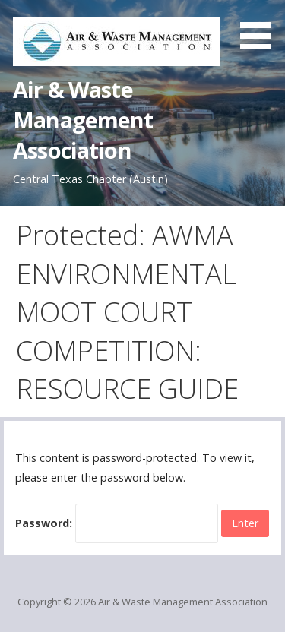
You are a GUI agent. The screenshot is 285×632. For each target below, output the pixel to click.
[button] (260, 27)
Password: (116, 523)
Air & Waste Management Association (83, 120)
